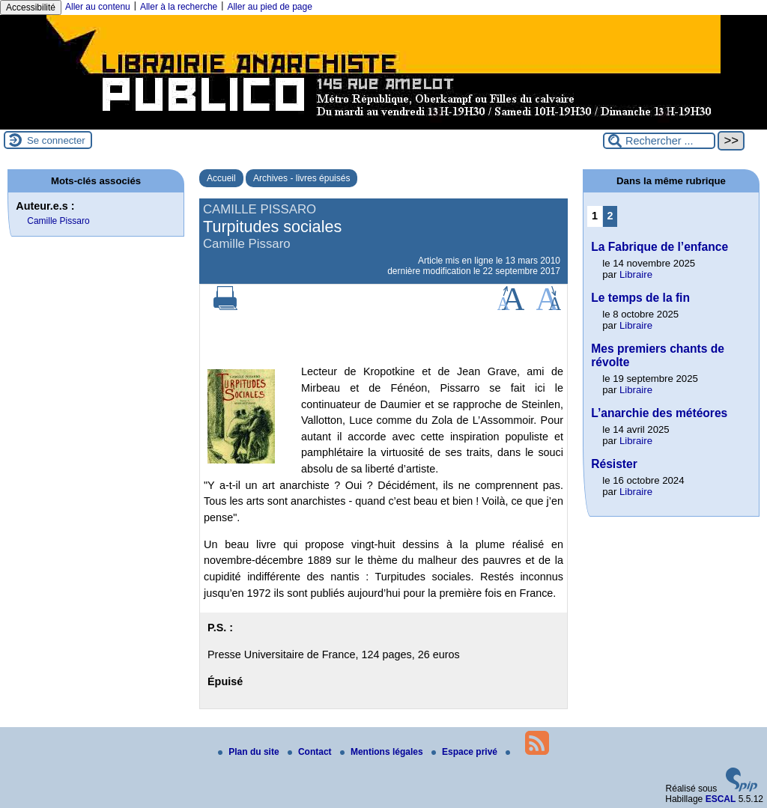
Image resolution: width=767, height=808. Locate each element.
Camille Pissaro (58, 221)
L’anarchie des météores (659, 413)
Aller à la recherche (178, 6)
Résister (614, 464)
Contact (311, 752)
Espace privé (465, 752)
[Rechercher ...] (659, 141)
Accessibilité (30, 7)
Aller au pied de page (269, 6)
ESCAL (721, 799)
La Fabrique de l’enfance (659, 246)
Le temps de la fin (640, 297)
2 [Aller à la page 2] (610, 216)
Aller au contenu (97, 6)
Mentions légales (382, 752)
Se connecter (56, 140)
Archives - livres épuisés (301, 178)
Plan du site (250, 752)
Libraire (635, 274)
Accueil (221, 178)
